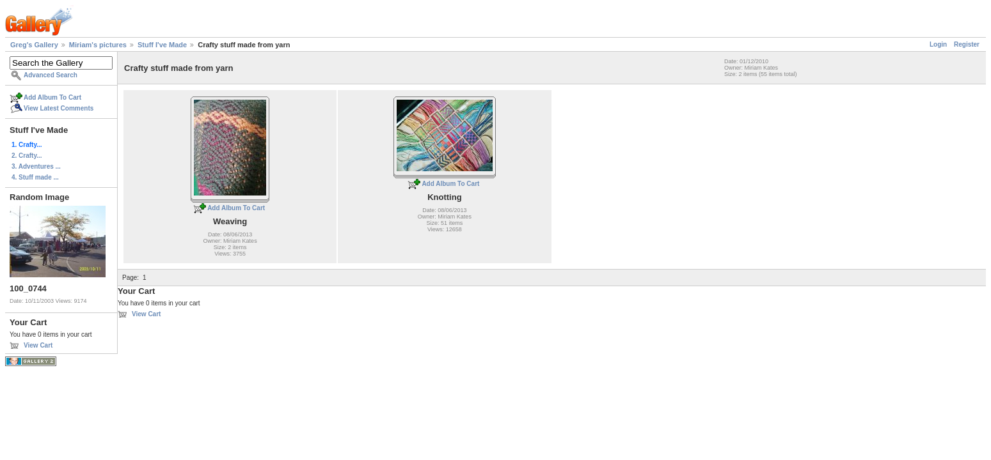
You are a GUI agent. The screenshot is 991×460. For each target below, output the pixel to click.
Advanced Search (50, 75)
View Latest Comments (58, 108)
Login (938, 44)
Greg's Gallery (34, 45)
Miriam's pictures (98, 45)
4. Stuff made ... (35, 177)
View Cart (38, 345)
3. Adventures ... (36, 166)
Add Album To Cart (52, 97)
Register (966, 44)
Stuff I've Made (162, 45)
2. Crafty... (27, 155)
